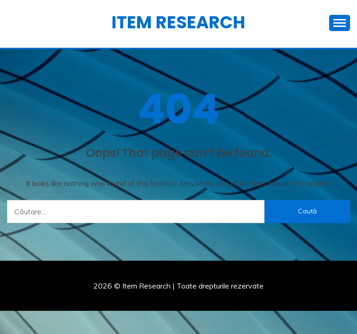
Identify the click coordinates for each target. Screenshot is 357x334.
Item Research (178, 22)
